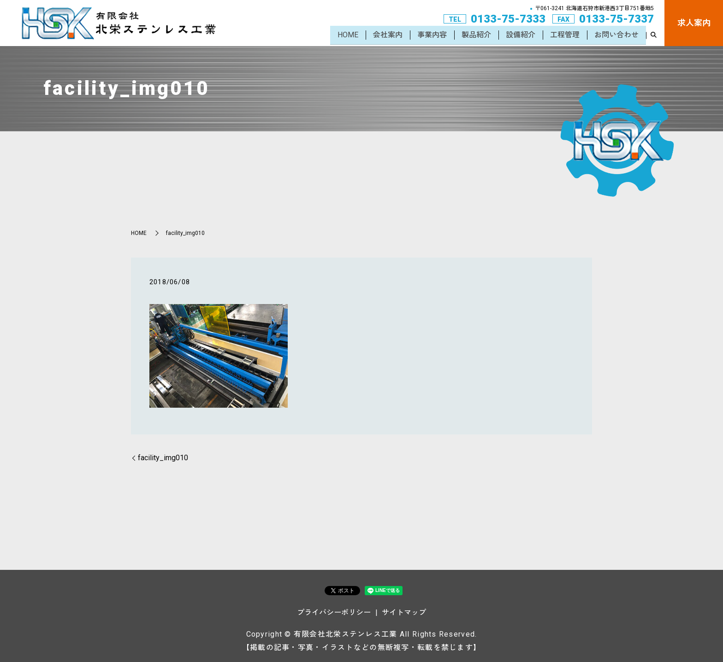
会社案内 (388, 35)
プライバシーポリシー (334, 612)
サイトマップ (404, 612)
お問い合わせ (616, 35)
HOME (348, 35)
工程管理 (565, 35)
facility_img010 (163, 457)
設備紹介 (520, 35)
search (653, 36)
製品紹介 (476, 35)
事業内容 (432, 35)
